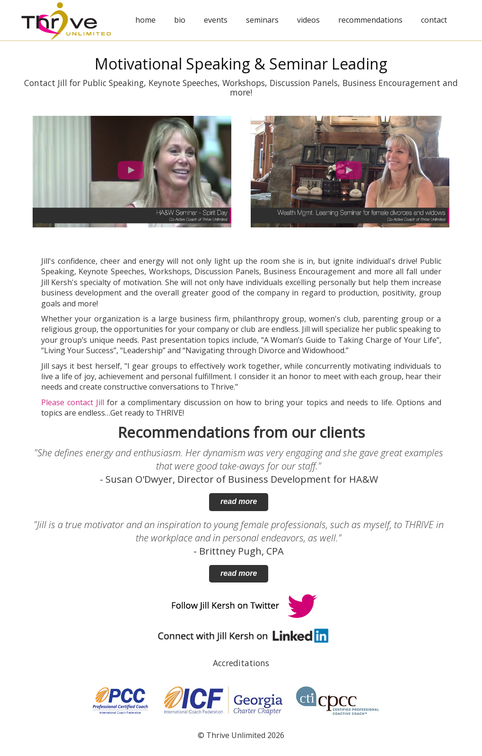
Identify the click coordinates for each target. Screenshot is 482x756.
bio (179, 20)
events (216, 20)
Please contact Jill (72, 402)
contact (434, 20)
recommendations (370, 20)
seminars (262, 20)
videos (308, 20)
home (145, 20)
